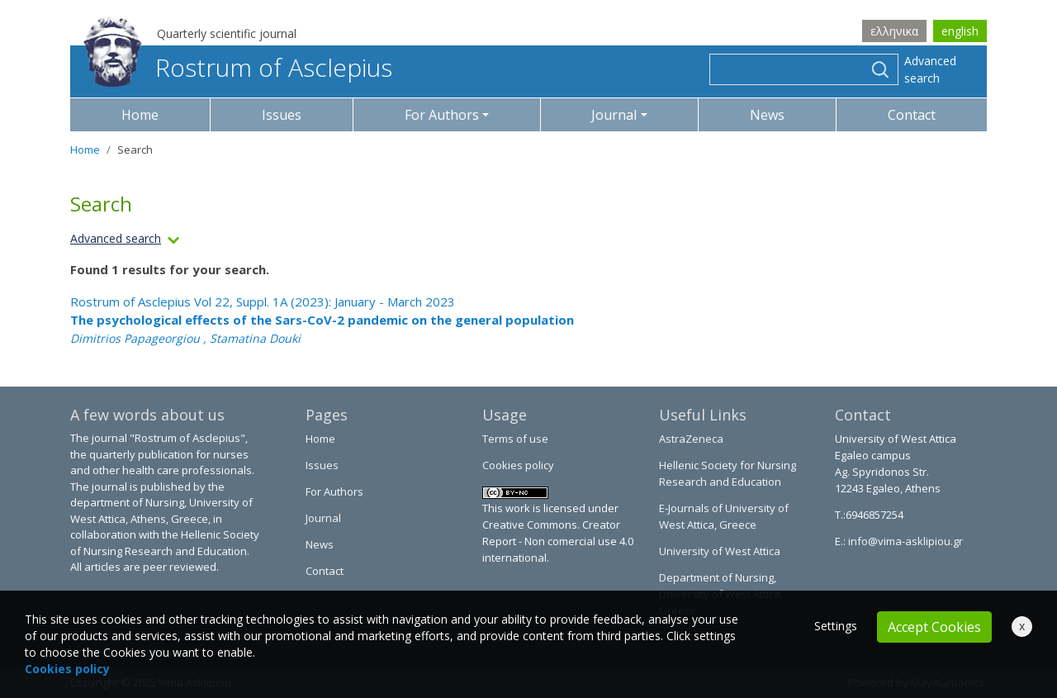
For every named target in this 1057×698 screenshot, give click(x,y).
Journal (323, 517)
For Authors (334, 491)
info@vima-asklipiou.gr (904, 541)
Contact (912, 115)
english (960, 31)
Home (140, 115)
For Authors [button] (442, 115)
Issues (281, 115)
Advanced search (930, 69)
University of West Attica (719, 551)
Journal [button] (614, 115)
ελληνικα (894, 31)
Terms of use (515, 438)
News (767, 115)
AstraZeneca (691, 438)
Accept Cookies (934, 627)
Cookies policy (518, 465)
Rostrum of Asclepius (237, 67)
